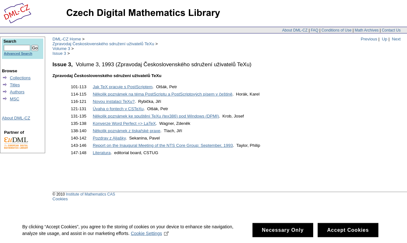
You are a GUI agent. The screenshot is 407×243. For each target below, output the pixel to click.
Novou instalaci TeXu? (114, 101)
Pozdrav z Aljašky (109, 138)
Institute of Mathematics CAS (90, 194)
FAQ (314, 30)
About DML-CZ (294, 30)
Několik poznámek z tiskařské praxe (127, 130)
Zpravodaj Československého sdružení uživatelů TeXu (103, 43)
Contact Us (391, 30)
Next (396, 39)
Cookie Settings (150, 235)
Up (384, 39)
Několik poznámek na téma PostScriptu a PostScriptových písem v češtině (162, 94)
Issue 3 (59, 53)
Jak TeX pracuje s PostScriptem (123, 86)
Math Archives (366, 30)
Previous (369, 39)
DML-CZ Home (66, 39)
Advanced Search (18, 53)
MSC (14, 98)
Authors (17, 91)
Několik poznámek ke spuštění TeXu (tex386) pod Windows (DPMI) (156, 116)
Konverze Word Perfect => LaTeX (124, 123)
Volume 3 (61, 48)
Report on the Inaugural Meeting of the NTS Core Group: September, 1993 (163, 145)
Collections (20, 77)
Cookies (60, 199)
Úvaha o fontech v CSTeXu (118, 108)
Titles (15, 84)
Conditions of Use (336, 30)
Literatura (102, 152)
